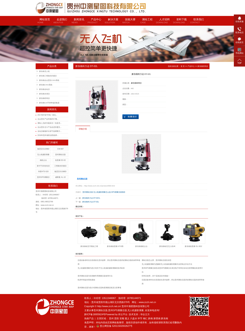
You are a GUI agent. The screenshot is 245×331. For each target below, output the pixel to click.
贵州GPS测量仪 (43, 177)
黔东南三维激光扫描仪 (48, 76)
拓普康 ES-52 (60, 160)
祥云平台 (122, 314)
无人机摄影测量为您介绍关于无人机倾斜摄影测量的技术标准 (101, 268)
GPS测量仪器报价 (118, 192)
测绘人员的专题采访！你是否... (50, 123)
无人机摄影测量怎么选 (102, 192)
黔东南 (164, 318)
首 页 (183, 66)
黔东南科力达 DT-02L (90, 202)
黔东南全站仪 (44, 89)
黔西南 (157, 318)
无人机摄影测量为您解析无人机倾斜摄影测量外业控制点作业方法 (167, 264)
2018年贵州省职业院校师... (48, 135)
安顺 (122, 318)
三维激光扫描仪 (60, 166)
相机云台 (43, 160)
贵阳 (116, 318)
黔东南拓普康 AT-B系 (115, 246)
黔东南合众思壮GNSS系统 (49, 80)
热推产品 (89, 318)
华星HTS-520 (43, 172)
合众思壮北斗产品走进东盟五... (50, 127)
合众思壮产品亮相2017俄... (48, 119)
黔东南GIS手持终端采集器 (49, 103)
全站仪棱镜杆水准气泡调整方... (50, 131)
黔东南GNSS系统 (45, 85)
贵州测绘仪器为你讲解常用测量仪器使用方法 (95, 276)
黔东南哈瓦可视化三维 (89, 246)
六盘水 (133, 318)
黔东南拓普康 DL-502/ (193, 246)
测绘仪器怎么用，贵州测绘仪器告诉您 (156, 260)
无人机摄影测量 (43, 155)
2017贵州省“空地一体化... (47, 115)
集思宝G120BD (43, 149)
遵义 (127, 318)
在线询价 (130, 116)
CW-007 (60, 149)
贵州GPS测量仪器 (117, 310)
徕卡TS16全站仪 (43, 166)
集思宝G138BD (60, 172)
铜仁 (145, 318)
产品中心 (191, 66)
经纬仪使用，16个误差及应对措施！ (156, 276)
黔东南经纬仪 (44, 98)
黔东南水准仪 (44, 94)
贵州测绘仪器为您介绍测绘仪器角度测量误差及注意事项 (99, 288)
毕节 (140, 318)
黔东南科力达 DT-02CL (91, 198)
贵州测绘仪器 (60, 155)
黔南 (150, 318)
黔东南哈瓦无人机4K (167, 246)
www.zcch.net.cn (147, 302)
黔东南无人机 (44, 71)
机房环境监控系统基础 (86, 280)
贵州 (111, 318)
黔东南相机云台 (141, 246)
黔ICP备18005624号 (94, 314)
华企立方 (145, 314)
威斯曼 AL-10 (60, 177)
